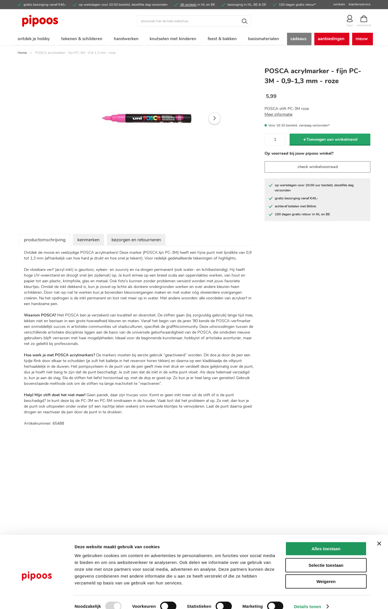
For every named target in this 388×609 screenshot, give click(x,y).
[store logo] (62, 21)
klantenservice (359, 4)
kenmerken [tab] (88, 241)
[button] (214, 119)
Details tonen (307, 597)
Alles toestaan (325, 540)
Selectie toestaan (326, 556)
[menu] (194, 39)
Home (22, 53)
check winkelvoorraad (318, 167)
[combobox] (194, 21)
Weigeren (325, 572)
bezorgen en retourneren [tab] (136, 241)
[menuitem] (33, 39)
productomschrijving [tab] (44, 241)
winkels (339, 4)
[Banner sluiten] (379, 535)
